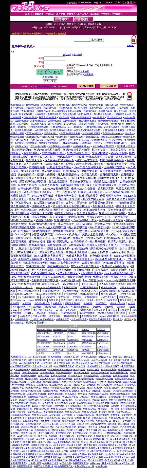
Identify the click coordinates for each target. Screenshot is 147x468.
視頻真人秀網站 (45, 174)
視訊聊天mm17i (59, 343)
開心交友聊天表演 (93, 199)
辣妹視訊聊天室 (30, 171)
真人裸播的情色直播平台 (59, 160)
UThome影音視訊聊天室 (85, 266)
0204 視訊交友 (73, 330)
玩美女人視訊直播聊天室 (78, 259)
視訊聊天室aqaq (73, 340)
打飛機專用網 (37, 167)
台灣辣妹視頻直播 (29, 188)
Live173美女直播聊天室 (87, 167)
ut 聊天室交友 (87, 340)
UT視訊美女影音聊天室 (82, 178)
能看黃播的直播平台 (112, 160)
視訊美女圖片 (100, 149)
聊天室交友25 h (43, 340)
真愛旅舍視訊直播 (63, 231)
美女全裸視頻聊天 (124, 223)
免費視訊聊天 (31, 153)
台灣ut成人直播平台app (42, 199)
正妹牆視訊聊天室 (44, 343)
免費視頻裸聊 (76, 245)
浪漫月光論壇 (100, 269)
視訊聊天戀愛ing (126, 146)
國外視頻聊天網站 (110, 171)
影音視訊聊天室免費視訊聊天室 (84, 163)
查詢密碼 (78, 54)
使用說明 (130, 46)
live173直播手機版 (42, 195)
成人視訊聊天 (123, 156)
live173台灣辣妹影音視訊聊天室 (34, 234)
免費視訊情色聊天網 (22, 227)
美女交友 (71, 353)
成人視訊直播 (106, 188)
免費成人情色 (42, 238)
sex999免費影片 (61, 238)
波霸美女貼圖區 (19, 195)
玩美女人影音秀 (27, 185)
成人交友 (111, 234)
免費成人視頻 (103, 223)
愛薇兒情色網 (100, 153)
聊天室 (70, 336)
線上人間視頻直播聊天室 (101, 185)
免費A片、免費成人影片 (87, 238)
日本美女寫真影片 (80, 181)
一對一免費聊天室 (65, 192)
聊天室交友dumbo (103, 336)
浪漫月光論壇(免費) (53, 276)
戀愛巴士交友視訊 (60, 330)
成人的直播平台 (32, 163)
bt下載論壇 (86, 350)
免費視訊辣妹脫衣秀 (44, 330)
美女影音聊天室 (77, 227)
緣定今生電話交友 (87, 160)
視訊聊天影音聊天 (44, 86)
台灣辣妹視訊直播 (76, 252)
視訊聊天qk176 (102, 340)
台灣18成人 (72, 333)
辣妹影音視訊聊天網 (90, 192)
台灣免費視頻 (79, 241)
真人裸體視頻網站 (68, 174)
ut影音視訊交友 (102, 333)
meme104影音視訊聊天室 (119, 192)
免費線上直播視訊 (93, 234)
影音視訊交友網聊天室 (32, 181)
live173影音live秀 (99, 227)
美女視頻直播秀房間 (120, 209)
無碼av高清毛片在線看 (47, 149)
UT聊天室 (85, 330)
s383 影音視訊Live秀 (43, 273)
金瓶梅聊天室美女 (116, 163)
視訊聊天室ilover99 (89, 343)
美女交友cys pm (102, 343)
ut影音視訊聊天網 (68, 273)
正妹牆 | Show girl (74, 346)
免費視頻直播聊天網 (72, 185)
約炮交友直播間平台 (59, 167)
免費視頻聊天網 (109, 174)
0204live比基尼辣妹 (89, 333)
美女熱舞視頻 (26, 174)
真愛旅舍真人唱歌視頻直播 (92, 231)
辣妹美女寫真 (73, 350)
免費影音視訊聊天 (44, 336)
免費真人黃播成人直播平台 (31, 178)
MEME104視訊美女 (53, 153)
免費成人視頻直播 (77, 255)
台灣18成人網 (58, 350)
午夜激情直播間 (125, 202)
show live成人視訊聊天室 (51, 227)
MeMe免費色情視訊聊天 (37, 192)
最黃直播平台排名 (111, 195)
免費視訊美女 (42, 350)
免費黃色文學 (23, 238)
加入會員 (67, 54)
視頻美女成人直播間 (105, 181)
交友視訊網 (101, 330)
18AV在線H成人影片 (43, 156)
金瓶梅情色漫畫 (103, 350)
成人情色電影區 (51, 171)
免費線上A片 (100, 276)
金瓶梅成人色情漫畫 (83, 188)
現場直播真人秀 (54, 163)
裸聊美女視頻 (89, 171)
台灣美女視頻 (89, 174)
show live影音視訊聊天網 (118, 273)
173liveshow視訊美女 (67, 234)
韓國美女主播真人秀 (110, 178)
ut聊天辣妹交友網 (43, 333)
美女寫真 (40, 353)
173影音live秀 (71, 171)
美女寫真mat (86, 346)
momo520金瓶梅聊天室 (55, 188)
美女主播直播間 (58, 181)
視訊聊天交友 (34, 160)
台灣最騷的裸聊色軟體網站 (34, 231)
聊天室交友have (102, 353)
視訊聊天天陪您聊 (69, 199)
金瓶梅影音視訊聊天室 (44, 280)
